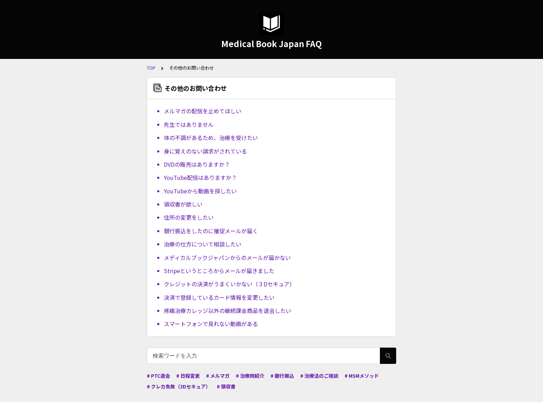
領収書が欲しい (183, 204)
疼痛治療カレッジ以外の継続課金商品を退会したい (227, 310)
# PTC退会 (158, 375)
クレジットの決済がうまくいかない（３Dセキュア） (229, 284)
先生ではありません (189, 124)
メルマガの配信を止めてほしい (202, 111)
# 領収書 (226, 386)
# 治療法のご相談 (319, 375)
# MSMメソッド (362, 375)
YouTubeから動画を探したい (200, 191)
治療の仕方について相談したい (202, 244)
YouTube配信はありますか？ (200, 177)
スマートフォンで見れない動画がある (211, 324)
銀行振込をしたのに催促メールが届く (211, 231)
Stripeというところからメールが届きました (219, 270)
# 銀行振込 (282, 375)
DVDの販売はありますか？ (197, 164)
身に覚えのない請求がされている (205, 151)
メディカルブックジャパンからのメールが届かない (227, 257)
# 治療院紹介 (250, 375)
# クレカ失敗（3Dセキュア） (179, 386)
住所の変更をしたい (189, 217)
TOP (151, 67)
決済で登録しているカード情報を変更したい (219, 297)
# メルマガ (218, 375)
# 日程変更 (188, 375)
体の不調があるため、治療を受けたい (211, 137)
